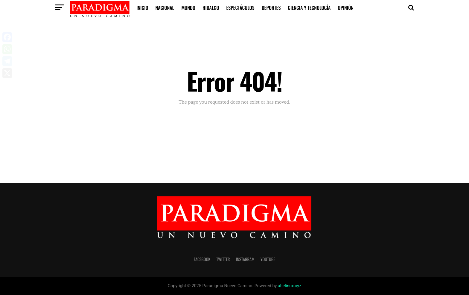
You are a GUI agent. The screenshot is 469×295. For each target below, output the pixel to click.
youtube (268, 259)
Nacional (165, 7)
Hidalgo (210, 7)
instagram (245, 259)
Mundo (188, 7)
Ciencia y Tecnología (309, 7)
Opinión (346, 7)
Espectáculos (240, 7)
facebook (202, 259)
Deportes (271, 7)
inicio (142, 7)
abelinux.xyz (289, 285)
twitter (223, 259)
